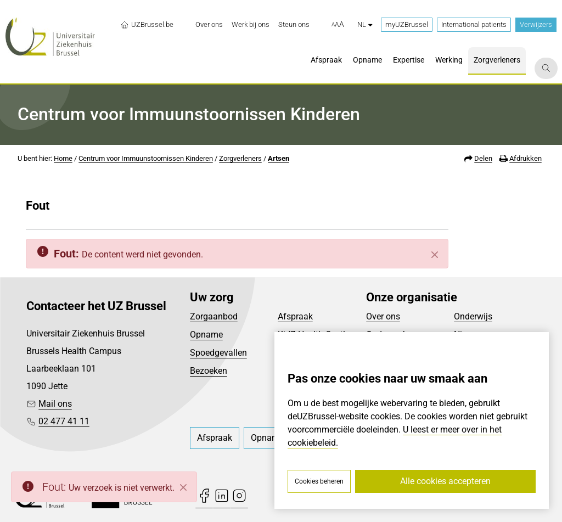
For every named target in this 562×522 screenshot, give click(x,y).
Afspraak (295, 316)
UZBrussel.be (146, 24)
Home (63, 158)
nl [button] (364, 24)
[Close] (183, 487)
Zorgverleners (240, 158)
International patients (474, 24)
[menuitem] (209, 25)
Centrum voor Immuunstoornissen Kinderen (145, 158)
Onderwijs (473, 316)
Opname (206, 334)
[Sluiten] (434, 254)
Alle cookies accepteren (445, 481)
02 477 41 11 (63, 421)
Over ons (383, 316)
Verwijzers (536, 24)
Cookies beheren (319, 481)
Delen (483, 158)
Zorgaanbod (214, 316)
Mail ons (55, 403)
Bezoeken (208, 371)
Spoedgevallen (218, 352)
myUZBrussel (406, 24)
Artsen (278, 158)
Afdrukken (525, 158)
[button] (338, 24)
